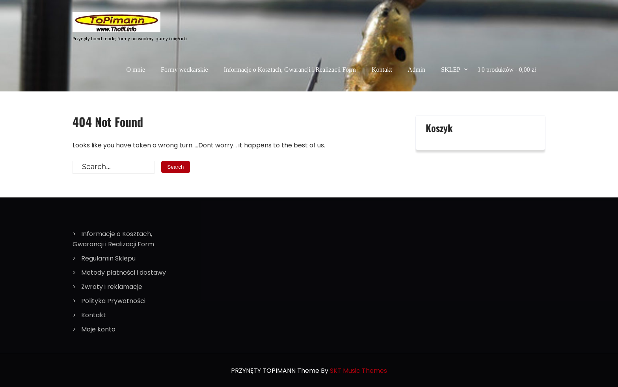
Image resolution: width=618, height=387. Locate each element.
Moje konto (98, 329)
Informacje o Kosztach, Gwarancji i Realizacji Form (290, 69)
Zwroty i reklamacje (111, 286)
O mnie (136, 69)
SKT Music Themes (358, 370)
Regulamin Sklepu (108, 258)
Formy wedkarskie (184, 69)
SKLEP (450, 69)
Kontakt (382, 69)
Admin (416, 69)
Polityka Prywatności (113, 300)
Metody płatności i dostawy (123, 272)
